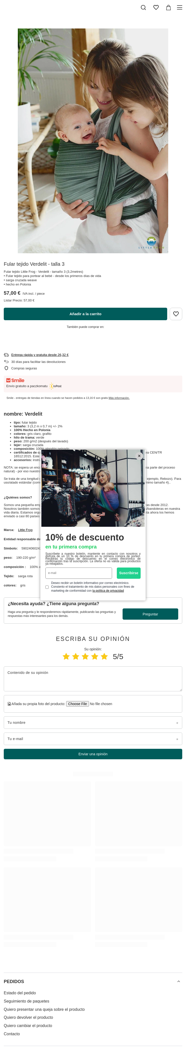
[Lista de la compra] (156, 7)
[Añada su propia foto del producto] (99, 704)
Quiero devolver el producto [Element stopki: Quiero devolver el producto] (28, 1017)
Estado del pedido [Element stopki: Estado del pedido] (20, 993)
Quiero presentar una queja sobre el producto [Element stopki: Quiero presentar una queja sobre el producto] (44, 1009)
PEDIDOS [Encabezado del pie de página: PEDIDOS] (14, 981)
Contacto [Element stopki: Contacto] (12, 1034)
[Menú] (180, 7)
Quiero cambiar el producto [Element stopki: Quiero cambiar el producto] (28, 1026)
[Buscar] (143, 7)
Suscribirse (128, 573)
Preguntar (150, 614)
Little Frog (25, 530)
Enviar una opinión (93, 754)
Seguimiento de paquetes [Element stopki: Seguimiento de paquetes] (26, 1001)
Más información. (119, 397)
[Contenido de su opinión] (93, 678)
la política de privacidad (108, 590)
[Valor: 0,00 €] (168, 7)
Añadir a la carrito (85, 314)
